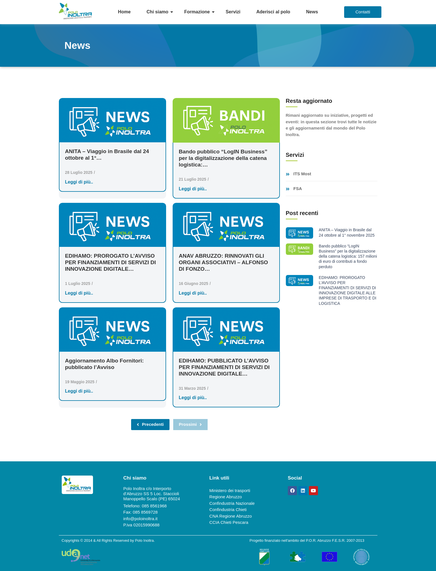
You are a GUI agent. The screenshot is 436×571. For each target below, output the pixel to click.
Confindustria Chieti (228, 509)
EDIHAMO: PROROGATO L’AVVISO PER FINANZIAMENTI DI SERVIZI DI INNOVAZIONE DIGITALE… (110, 262)
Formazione (197, 11)
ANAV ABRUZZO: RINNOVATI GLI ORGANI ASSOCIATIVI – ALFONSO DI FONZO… (223, 262)
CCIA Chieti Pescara (228, 522)
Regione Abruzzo (225, 496)
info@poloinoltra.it (140, 518)
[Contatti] (363, 12)
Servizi (233, 11)
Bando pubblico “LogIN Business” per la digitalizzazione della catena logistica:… (223, 158)
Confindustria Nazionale (232, 503)
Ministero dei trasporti (229, 490)
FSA (298, 188)
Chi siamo (157, 11)
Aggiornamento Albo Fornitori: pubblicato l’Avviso (104, 364)
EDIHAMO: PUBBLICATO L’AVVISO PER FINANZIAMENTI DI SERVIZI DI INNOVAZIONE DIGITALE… (224, 367)
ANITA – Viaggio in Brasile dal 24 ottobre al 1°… (107, 154)
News (312, 11)
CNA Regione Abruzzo (230, 516)
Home (124, 11)
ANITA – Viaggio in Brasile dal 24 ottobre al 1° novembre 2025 (347, 232)
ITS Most (302, 174)
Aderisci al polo (273, 11)
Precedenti (150, 424)
